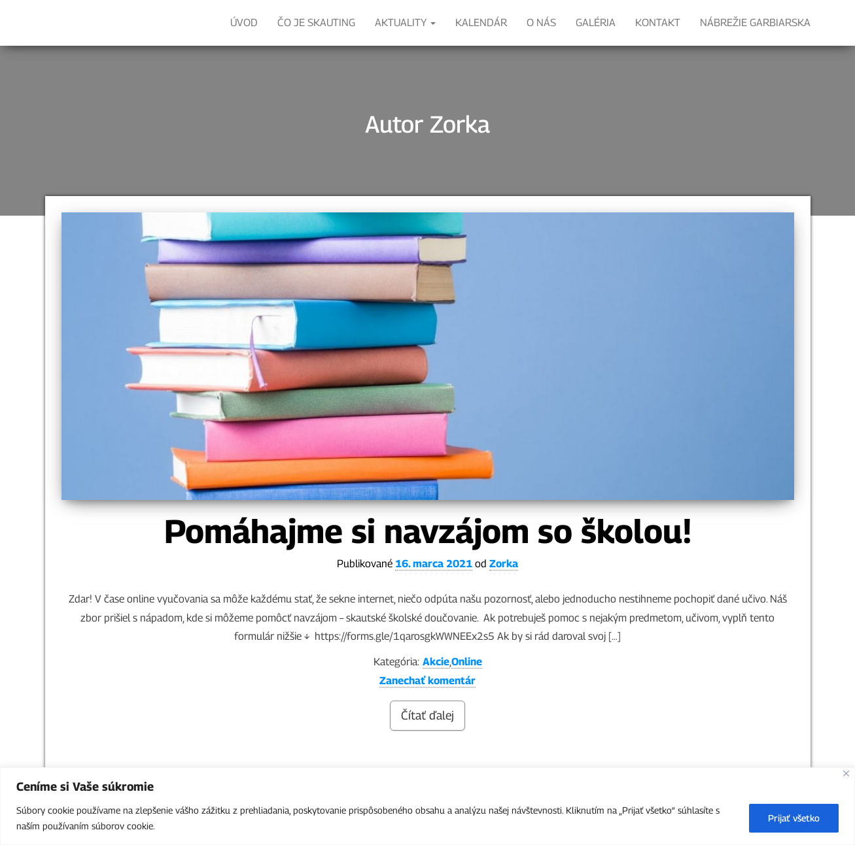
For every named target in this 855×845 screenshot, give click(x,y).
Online (466, 661)
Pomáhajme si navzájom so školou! (427, 531)
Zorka (503, 563)
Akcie (436, 661)
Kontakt (657, 22)
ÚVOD (244, 22)
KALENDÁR (481, 22)
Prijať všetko (794, 817)
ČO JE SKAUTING (316, 22)
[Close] (846, 773)
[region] (427, 806)
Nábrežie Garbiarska (755, 22)
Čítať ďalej (427, 715)
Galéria (596, 22)
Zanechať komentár (427, 680)
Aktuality (405, 22)
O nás (541, 22)
